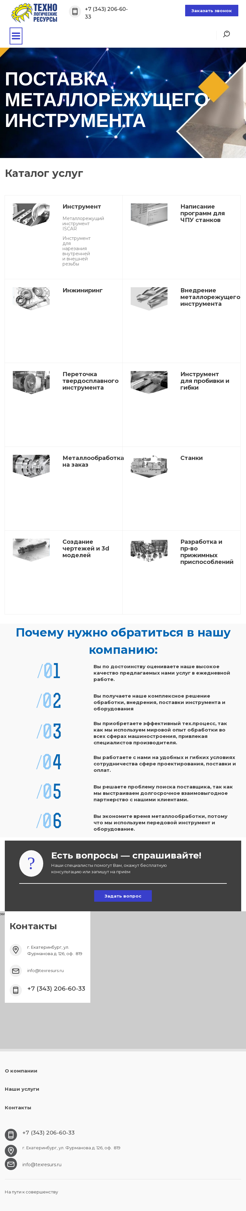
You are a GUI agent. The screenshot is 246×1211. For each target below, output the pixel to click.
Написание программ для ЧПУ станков (202, 213)
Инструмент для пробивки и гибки (204, 381)
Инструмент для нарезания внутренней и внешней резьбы (76, 251)
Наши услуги (22, 1089)
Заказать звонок (212, 10)
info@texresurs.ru (45, 970)
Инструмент (81, 206)
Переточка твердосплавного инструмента (90, 381)
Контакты (18, 1107)
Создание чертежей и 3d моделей (85, 548)
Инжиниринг (82, 290)
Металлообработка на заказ (93, 461)
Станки (191, 458)
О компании (21, 1071)
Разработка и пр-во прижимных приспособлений (207, 552)
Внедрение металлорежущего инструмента (210, 297)
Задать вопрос (123, 895)
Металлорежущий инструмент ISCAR (83, 224)
